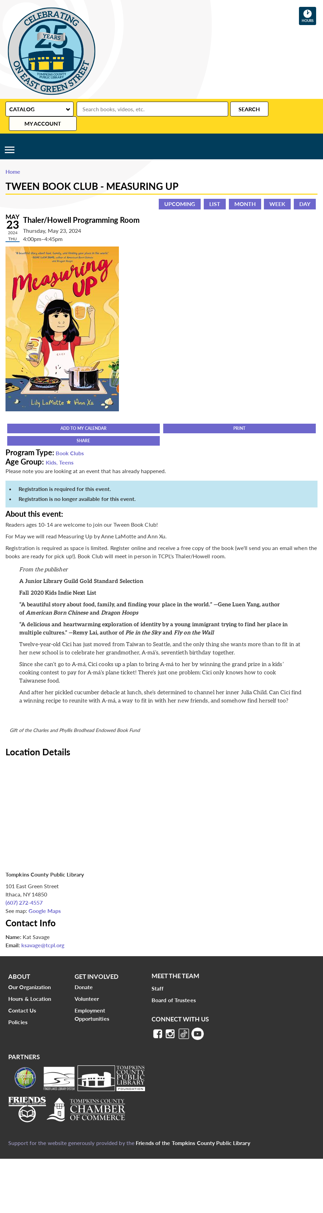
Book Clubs (70, 438)
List (214, 189)
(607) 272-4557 (24, 888)
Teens (66, 448)
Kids (51, 448)
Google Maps (45, 896)
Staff (158, 974)
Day (304, 189)
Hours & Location (30, 984)
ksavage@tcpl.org (42, 930)
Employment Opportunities (92, 1000)
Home (12, 157)
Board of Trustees (174, 985)
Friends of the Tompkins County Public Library (193, 1128)
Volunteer (87, 984)
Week (277, 189)
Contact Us (22, 996)
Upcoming (179, 189)
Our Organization (29, 972)
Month (245, 189)
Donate (84, 972)
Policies (17, 1007)
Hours (309, 16)
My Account (288, 108)
